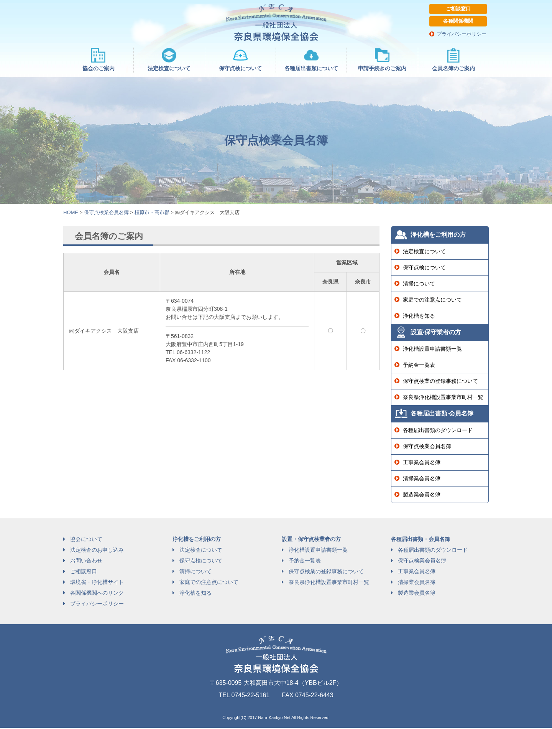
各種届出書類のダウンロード (438, 431)
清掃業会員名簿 (421, 480)
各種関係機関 (458, 22)
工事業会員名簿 (421, 463)
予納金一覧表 (419, 366)
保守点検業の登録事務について (440, 382)
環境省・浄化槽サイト (97, 583)
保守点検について (424, 269)
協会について (86, 540)
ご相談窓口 (458, 9)
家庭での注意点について (432, 301)
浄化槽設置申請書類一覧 (432, 350)
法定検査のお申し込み (97, 551)
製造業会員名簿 (421, 496)
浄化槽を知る (419, 317)
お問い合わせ (86, 562)
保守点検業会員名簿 (427, 447)
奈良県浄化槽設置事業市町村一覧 (443, 398)
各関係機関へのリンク (97, 594)
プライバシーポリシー (462, 35)
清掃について (419, 285)
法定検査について (424, 252)
